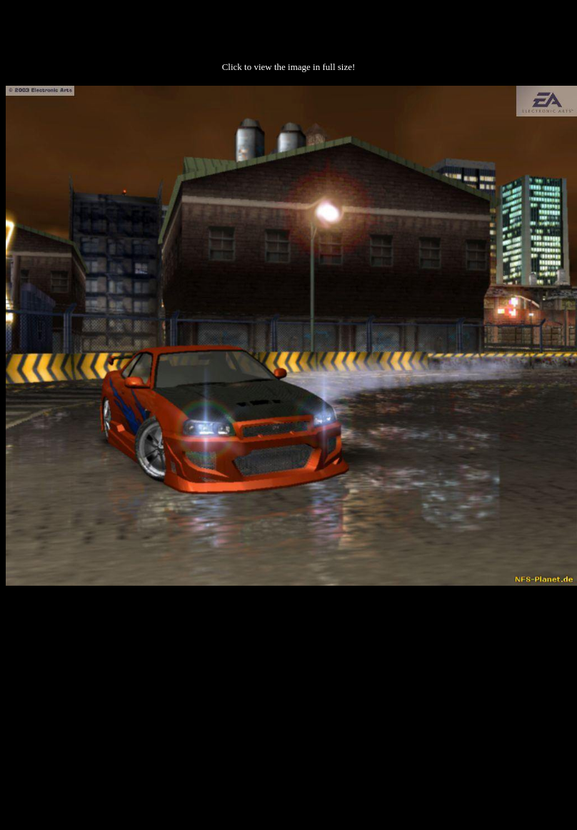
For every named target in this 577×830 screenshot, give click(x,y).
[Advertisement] (289, 699)
